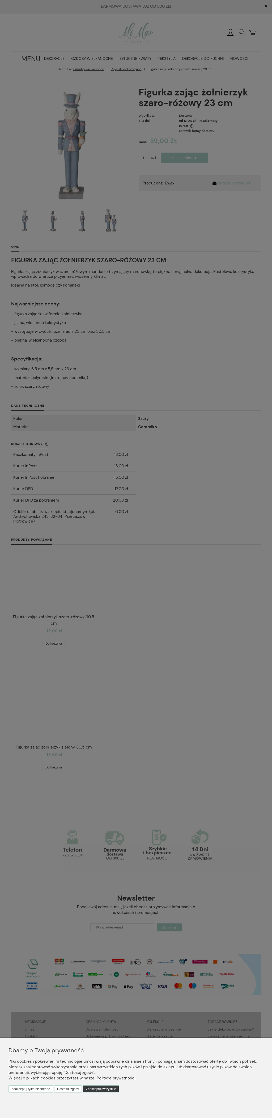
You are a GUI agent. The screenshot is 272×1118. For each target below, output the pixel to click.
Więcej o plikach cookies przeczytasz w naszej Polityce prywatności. (72, 1078)
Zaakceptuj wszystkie (101, 1089)
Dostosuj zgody (68, 1089)
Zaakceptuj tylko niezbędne (30, 1089)
